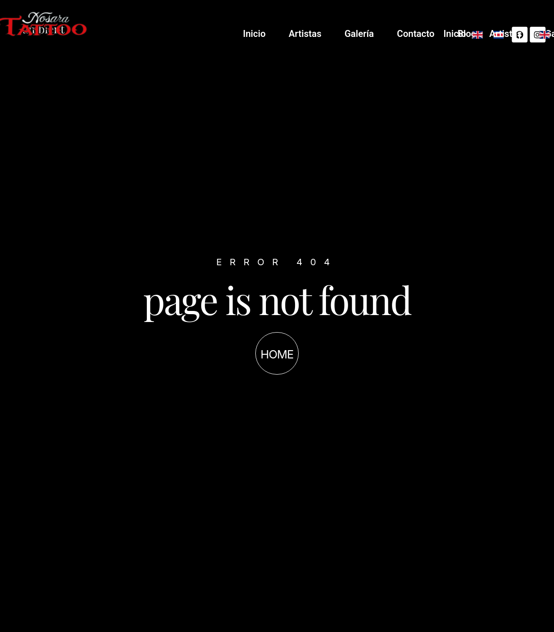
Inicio (364, 33)
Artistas (415, 33)
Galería (469, 33)
